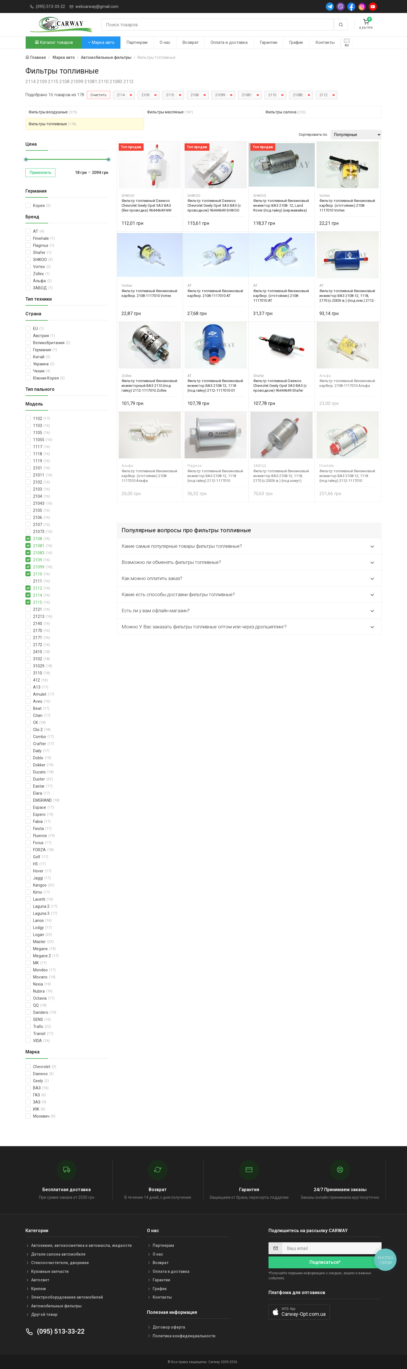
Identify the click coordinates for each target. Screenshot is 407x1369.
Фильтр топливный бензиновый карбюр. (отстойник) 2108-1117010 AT (281, 296)
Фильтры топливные (52, 124)
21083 (298, 95)
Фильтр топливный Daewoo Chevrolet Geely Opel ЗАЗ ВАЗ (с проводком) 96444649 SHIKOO (214, 205)
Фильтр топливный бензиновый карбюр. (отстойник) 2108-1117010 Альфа (149, 476)
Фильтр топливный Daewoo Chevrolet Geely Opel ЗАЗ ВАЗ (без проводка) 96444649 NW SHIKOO (147, 205)
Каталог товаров (54, 42)
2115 (170, 95)
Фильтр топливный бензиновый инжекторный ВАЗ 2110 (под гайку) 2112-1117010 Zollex (149, 386)
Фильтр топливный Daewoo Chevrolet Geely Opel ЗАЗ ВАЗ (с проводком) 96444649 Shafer (280, 386)
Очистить (98, 95)
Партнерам (137, 42)
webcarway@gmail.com (96, 6)
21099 (220, 95)
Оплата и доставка (229, 42)
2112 (323, 95)
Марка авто (101, 42)
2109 (145, 95)
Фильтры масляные (170, 112)
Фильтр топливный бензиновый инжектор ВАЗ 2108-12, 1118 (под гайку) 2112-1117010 (215, 476)
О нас (165, 42)
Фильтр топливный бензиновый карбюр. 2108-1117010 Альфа (347, 383)
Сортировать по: (313, 134)
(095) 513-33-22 (50, 6)
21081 (247, 95)
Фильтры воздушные (53, 112)
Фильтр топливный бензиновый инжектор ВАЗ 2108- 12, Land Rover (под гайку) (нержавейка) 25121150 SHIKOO (281, 205)
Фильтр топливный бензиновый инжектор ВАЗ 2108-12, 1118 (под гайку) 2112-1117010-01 (215, 386)
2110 (272, 95)
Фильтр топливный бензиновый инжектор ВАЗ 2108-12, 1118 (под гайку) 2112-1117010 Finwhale (347, 476)
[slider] (25, 159)
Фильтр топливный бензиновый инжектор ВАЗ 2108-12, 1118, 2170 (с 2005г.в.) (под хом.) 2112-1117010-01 (347, 296)
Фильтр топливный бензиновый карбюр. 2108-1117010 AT (215, 293)
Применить (40, 172)
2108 (194, 95)
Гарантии (268, 42)
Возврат (191, 42)
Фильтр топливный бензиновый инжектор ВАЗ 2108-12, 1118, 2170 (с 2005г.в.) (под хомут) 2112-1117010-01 (281, 476)
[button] (299, 1312)
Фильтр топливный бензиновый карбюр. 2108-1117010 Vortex (149, 293)
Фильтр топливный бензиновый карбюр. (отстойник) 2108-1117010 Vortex (347, 205)
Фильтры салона (285, 112)
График (296, 42)
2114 (121, 95)
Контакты (325, 42)
